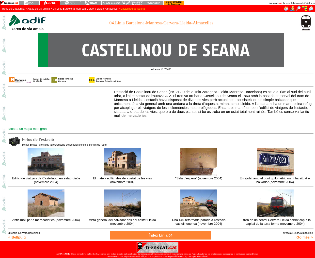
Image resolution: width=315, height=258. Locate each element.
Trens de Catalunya (13, 8)
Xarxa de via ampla (39, 8)
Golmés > (305, 237)
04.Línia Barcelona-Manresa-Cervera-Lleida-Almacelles (85, 8)
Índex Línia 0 (161, 235)
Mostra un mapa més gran (27, 129)
